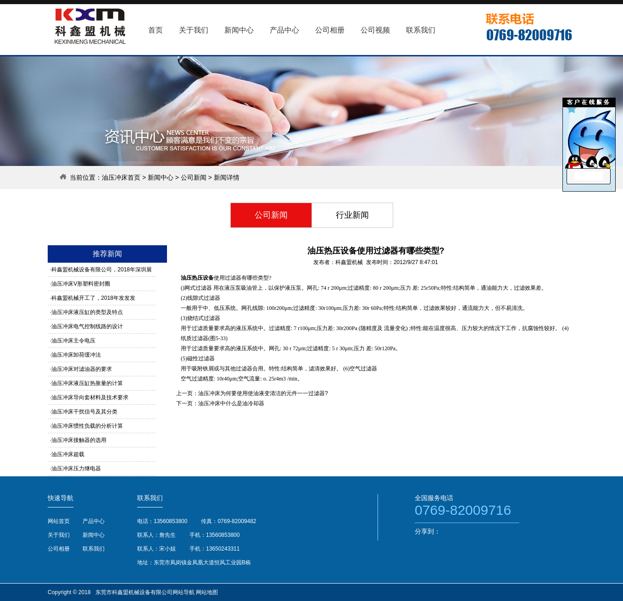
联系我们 (94, 549)
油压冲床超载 (67, 454)
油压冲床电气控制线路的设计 (87, 326)
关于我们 (59, 535)
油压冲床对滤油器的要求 (81, 369)
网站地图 (207, 592)
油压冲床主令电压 (73, 340)
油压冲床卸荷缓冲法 (76, 355)
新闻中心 (160, 177)
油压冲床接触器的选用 (78, 440)
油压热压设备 (197, 278)
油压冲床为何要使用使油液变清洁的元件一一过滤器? (263, 393)
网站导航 (183, 592)
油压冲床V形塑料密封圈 (80, 284)
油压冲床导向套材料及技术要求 (89, 397)
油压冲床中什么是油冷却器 (231, 403)
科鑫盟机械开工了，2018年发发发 (93, 298)
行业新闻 (352, 215)
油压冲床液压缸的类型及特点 (87, 312)
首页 (155, 30)
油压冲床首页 (121, 177)
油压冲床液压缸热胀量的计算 (87, 383)
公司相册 (59, 549)
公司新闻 (193, 177)
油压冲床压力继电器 (76, 468)
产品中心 (94, 521)
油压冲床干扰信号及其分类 (84, 411)
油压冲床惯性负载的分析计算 (87, 426)
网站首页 (59, 521)
